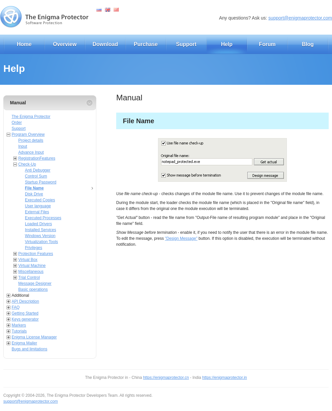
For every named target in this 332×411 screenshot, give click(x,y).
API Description (25, 301)
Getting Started (25, 313)
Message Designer (34, 283)
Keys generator (25, 319)
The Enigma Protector (31, 116)
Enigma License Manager (34, 337)
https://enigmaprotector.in (224, 377)
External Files (37, 212)
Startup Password (40, 182)
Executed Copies (40, 200)
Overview (64, 44)
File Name (34, 188)
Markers (19, 325)
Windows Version (40, 235)
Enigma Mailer (24, 343)
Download (105, 44)
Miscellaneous (30, 271)
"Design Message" (181, 238)
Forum (267, 44)
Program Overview (28, 134)
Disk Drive (34, 194)
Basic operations (33, 289)
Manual (18, 102)
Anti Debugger (37, 170)
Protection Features (35, 253)
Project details (30, 140)
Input (22, 146)
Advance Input (31, 152)
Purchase (146, 44)
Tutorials (19, 331)
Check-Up (27, 164)
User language (38, 206)
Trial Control (29, 277)
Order (17, 122)
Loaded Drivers (38, 224)
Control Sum (36, 176)
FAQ (16, 307)
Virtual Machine (32, 265)
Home (24, 44)
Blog (308, 44)
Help (227, 44)
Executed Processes (43, 218)
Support (186, 44)
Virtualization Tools (41, 241)
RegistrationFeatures (36, 158)
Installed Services (40, 230)
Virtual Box (28, 259)
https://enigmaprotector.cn (166, 377)
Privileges (33, 247)
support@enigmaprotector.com (300, 18)
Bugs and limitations (29, 349)
